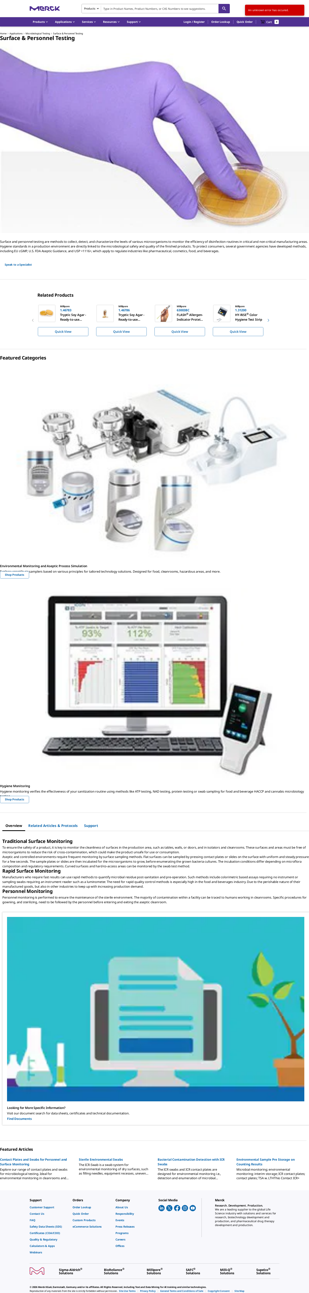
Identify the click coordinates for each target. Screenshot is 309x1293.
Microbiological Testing (38, 33)
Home (3, 33)
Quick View (63, 331)
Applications (16, 33)
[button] (194, 22)
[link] (49, 1207)
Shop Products (14, 575)
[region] (154, 320)
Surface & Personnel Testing (68, 33)
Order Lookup (220, 22)
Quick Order (245, 22)
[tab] (13, 825)
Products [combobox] (89, 8)
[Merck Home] (45, 8)
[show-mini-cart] (269, 22)
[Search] (224, 8)
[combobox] (156, 8)
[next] (268, 320)
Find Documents (19, 1119)
